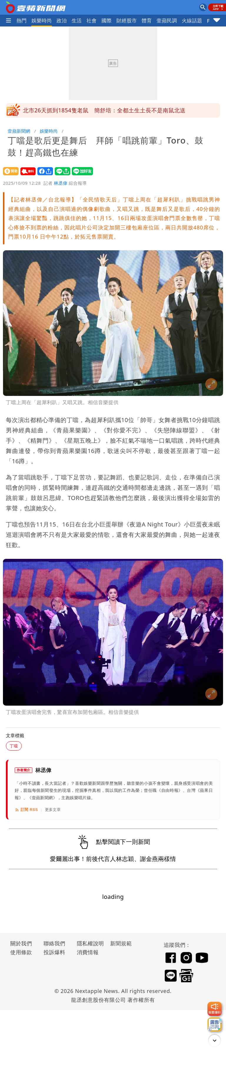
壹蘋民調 (167, 20)
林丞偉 (60, 183)
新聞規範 (121, 943)
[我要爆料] (214, 1009)
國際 (107, 20)
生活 (77, 20)
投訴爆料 (54, 952)
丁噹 (14, 746)
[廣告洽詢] (214, 1024)
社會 (92, 20)
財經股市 (127, 20)
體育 (147, 20)
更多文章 (53, 809)
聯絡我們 (54, 943)
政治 (61, 20)
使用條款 (21, 952)
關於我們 (21, 943)
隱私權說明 (88, 943)
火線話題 (192, 20)
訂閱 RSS (26, 809)
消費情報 (88, 952)
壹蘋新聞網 (19, 131)
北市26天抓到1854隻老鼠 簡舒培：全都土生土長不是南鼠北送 (104, 110)
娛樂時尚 (41, 20)
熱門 (21, 20)
